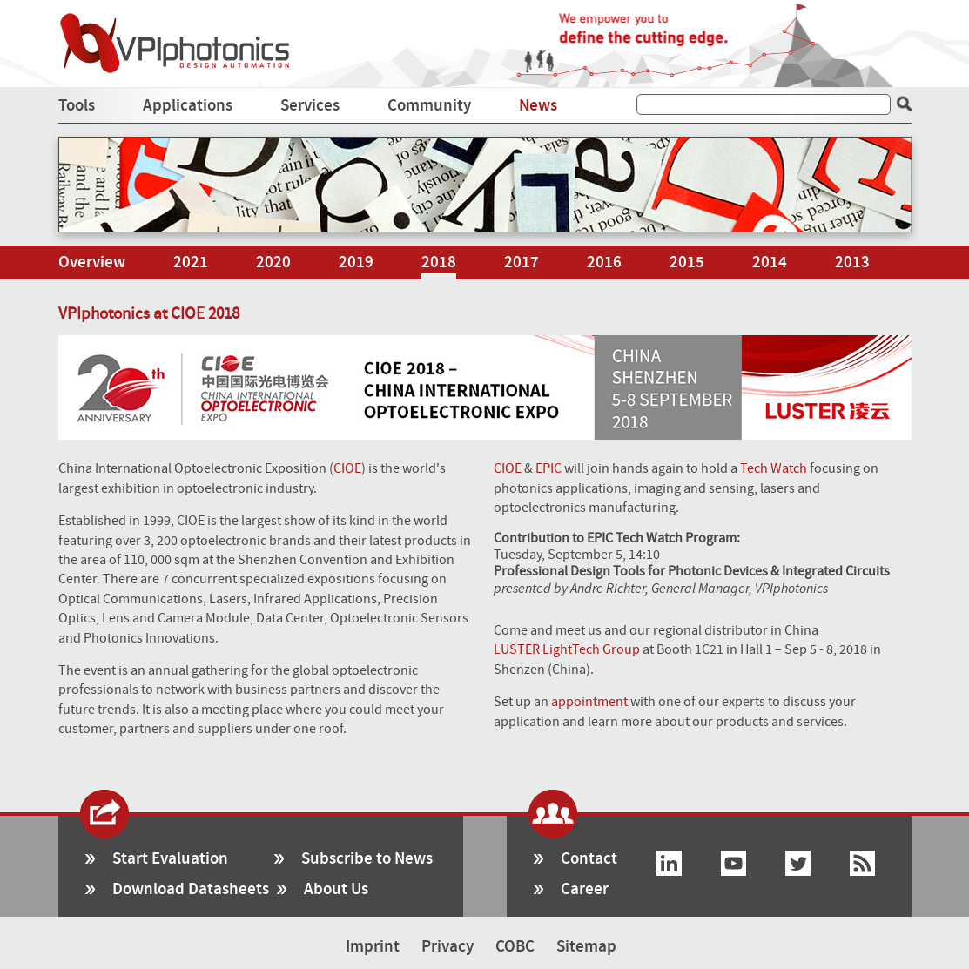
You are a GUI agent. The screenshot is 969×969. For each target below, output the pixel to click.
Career (585, 889)
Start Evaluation (170, 859)
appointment (589, 701)
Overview (91, 262)
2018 (438, 262)
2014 (769, 262)
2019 (356, 262)
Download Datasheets (190, 889)
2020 (273, 262)
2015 (687, 262)
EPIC (548, 468)
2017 (521, 262)
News (538, 106)
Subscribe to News (367, 859)
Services (310, 106)
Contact (589, 859)
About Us (336, 889)
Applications (187, 106)
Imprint (373, 947)
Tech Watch (773, 468)
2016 (604, 262)
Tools (76, 106)
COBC (515, 947)
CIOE (347, 468)
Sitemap (586, 947)
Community (429, 106)
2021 (190, 262)
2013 (852, 262)
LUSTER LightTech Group (567, 649)
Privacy (447, 947)
